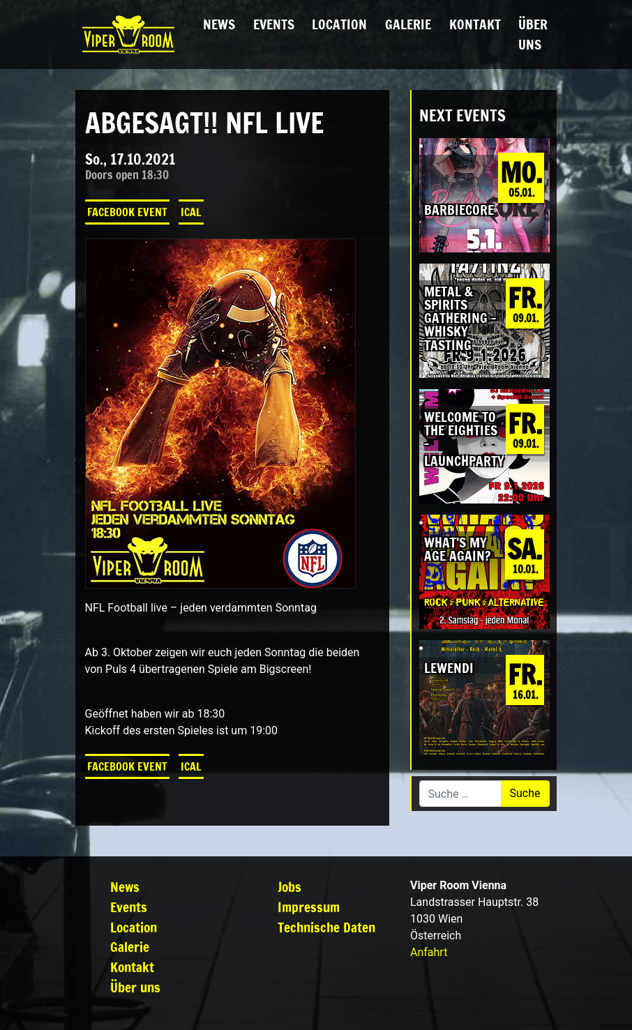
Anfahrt (428, 952)
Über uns (533, 34)
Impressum (309, 907)
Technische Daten (326, 927)
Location (339, 24)
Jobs (289, 886)
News (219, 24)
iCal (191, 212)
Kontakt (475, 24)
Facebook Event (127, 212)
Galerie (408, 24)
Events (273, 24)
